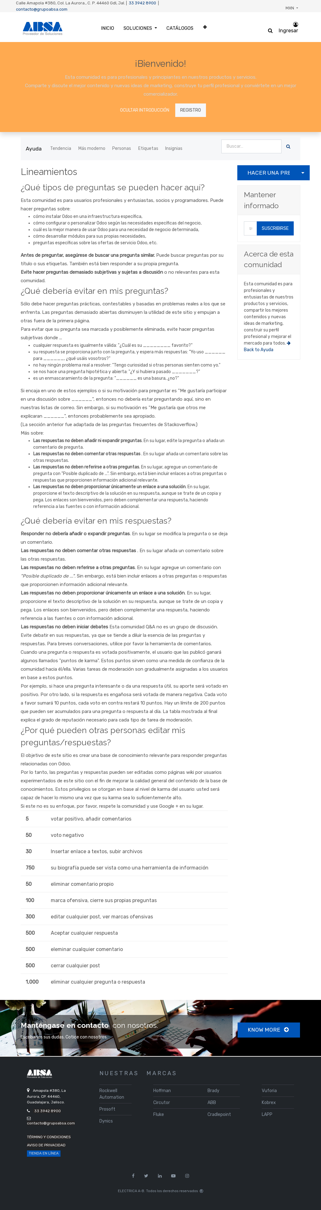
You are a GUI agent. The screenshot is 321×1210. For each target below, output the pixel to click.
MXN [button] (290, 8)
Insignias (173, 148)
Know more (269, 1030)
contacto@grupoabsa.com (41, 9)
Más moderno (91, 148)
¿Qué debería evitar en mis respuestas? (96, 521)
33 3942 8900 (142, 3)
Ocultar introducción (144, 110)
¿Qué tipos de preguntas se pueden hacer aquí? (113, 187)
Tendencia (60, 148)
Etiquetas (148, 148)
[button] (205, 27)
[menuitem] (107, 28)
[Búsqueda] (288, 147)
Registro (190, 110)
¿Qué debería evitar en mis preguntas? (94, 291)
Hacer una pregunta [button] (268, 173)
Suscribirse (275, 228)
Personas (121, 148)
